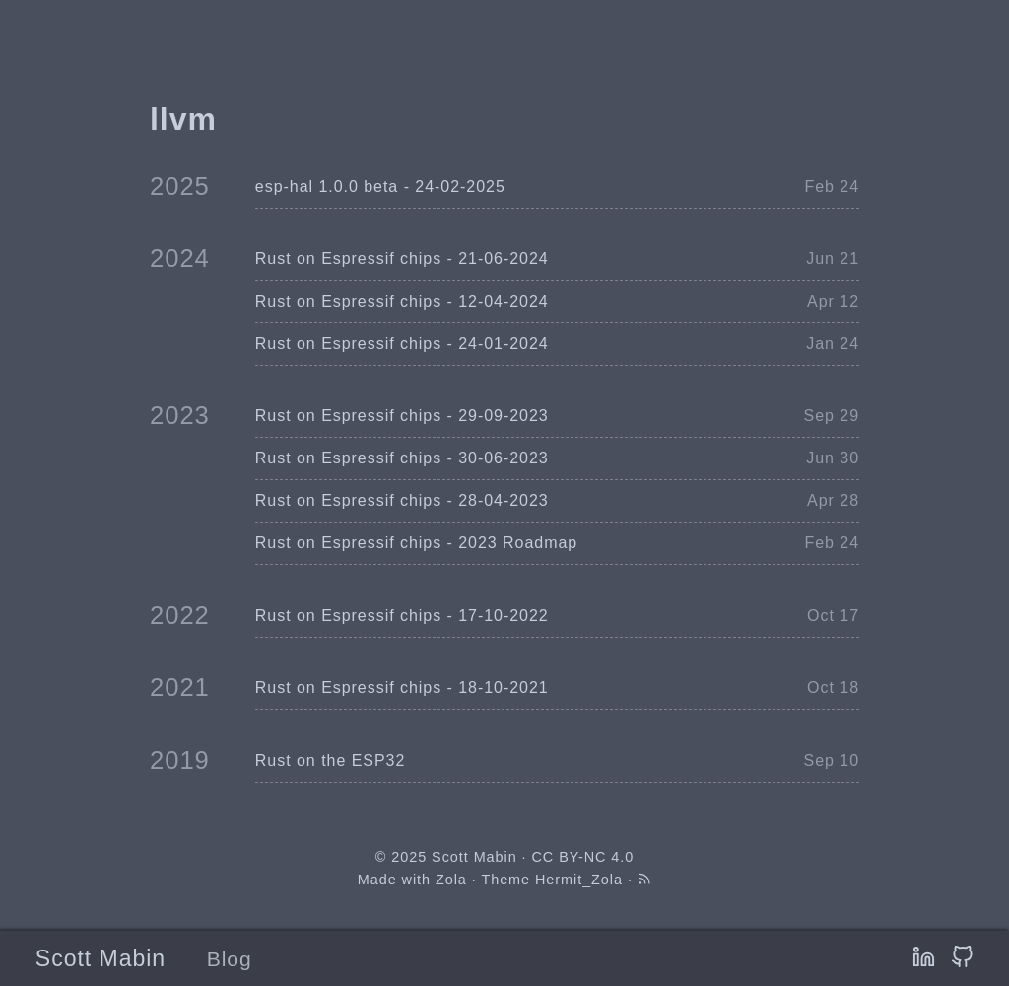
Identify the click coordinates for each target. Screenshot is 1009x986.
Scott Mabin (100, 958)
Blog (229, 959)
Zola (451, 879)
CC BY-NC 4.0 (583, 857)
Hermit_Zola (579, 879)
